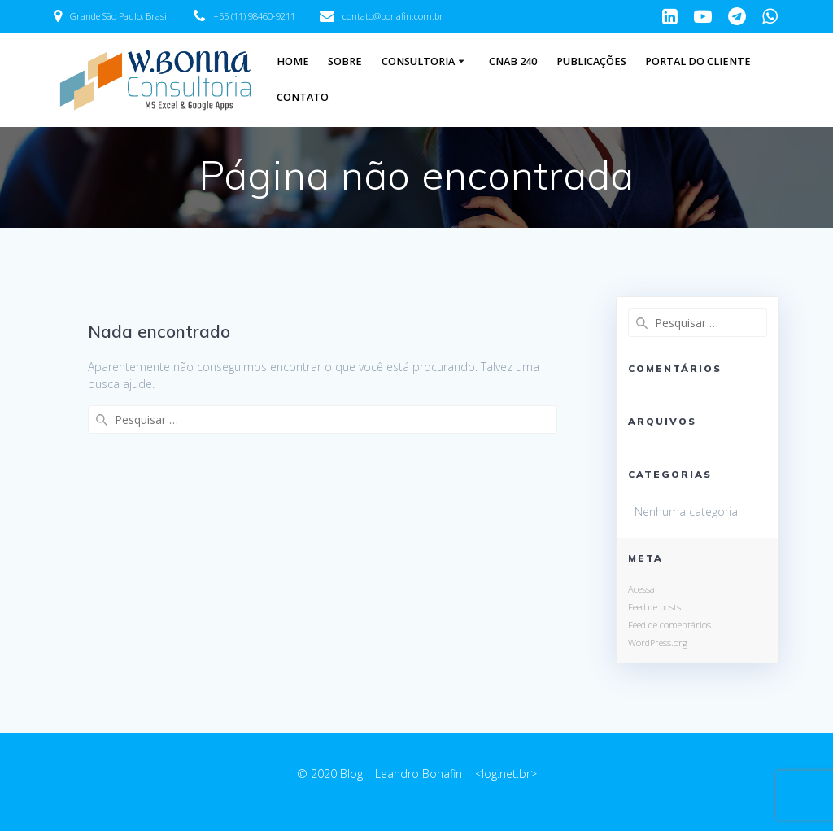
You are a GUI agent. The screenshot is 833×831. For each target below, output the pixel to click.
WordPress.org (657, 642)
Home (293, 61)
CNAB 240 (513, 61)
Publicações (591, 61)
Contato (303, 97)
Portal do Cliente (698, 61)
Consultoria (418, 61)
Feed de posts (654, 607)
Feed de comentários (669, 625)
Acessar (643, 589)
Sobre (345, 61)
